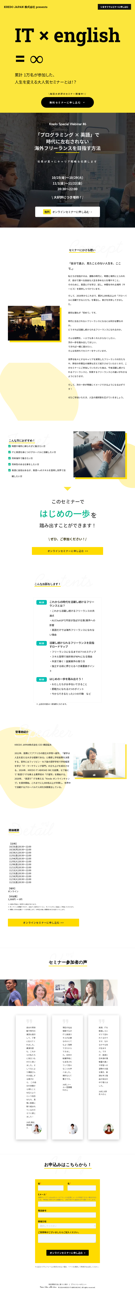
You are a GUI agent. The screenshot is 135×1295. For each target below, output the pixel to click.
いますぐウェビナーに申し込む (114, 6)
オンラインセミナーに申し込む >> (67, 551)
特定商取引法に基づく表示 (58, 1282)
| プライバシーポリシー (77, 1282)
